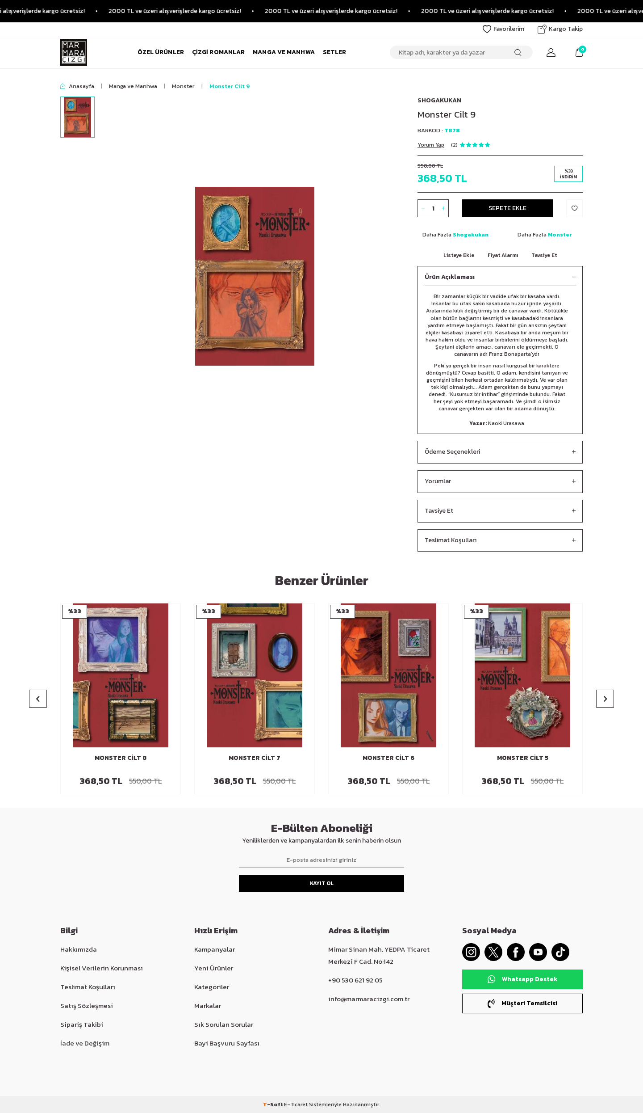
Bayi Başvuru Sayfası (226, 1043)
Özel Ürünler (161, 52)
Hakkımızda (78, 949)
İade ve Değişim (84, 1043)
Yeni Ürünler (213, 968)
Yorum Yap (431, 144)
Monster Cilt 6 (388, 758)
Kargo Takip (560, 29)
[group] (254, 276)
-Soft (273, 1104)
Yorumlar (500, 481)
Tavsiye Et (544, 255)
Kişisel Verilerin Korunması (101, 968)
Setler (335, 52)
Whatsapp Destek (522, 979)
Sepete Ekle (507, 208)
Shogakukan (439, 100)
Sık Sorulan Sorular (223, 1024)
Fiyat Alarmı (503, 255)
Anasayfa (77, 86)
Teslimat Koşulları (500, 540)
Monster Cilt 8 (120, 758)
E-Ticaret (296, 1104)
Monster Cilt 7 (254, 758)
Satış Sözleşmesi (86, 1005)
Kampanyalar (214, 949)
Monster (183, 86)
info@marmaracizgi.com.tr (368, 999)
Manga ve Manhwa (284, 52)
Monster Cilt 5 (522, 758)
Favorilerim (503, 29)
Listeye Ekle (458, 255)
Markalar (207, 1005)
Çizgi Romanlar (218, 52)
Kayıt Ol (322, 883)
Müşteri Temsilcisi (522, 1003)
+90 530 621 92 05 (355, 980)
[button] (38, 699)
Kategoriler (211, 987)
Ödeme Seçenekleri (500, 452)
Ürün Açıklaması (500, 277)
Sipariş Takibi (81, 1024)
